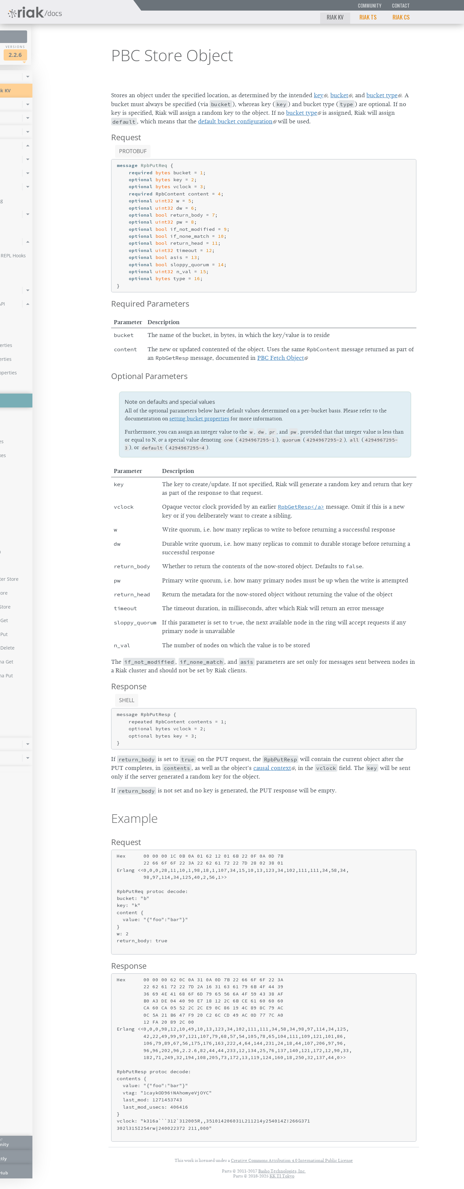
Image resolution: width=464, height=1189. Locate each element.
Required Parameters (150, 303)
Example (134, 818)
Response (129, 686)
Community (369, 5)
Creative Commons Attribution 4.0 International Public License (292, 1160)
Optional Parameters (149, 375)
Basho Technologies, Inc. (282, 1170)
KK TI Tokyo (282, 1175)
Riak (28, 54)
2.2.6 (67, 55)
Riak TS (368, 17)
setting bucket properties (199, 419)
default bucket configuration (235, 121)
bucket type (382, 95)
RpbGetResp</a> (301, 506)
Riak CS (401, 17)
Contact (401, 5)
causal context (272, 768)
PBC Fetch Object (280, 358)
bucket (339, 95)
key (318, 95)
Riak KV (335, 17)
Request (126, 137)
